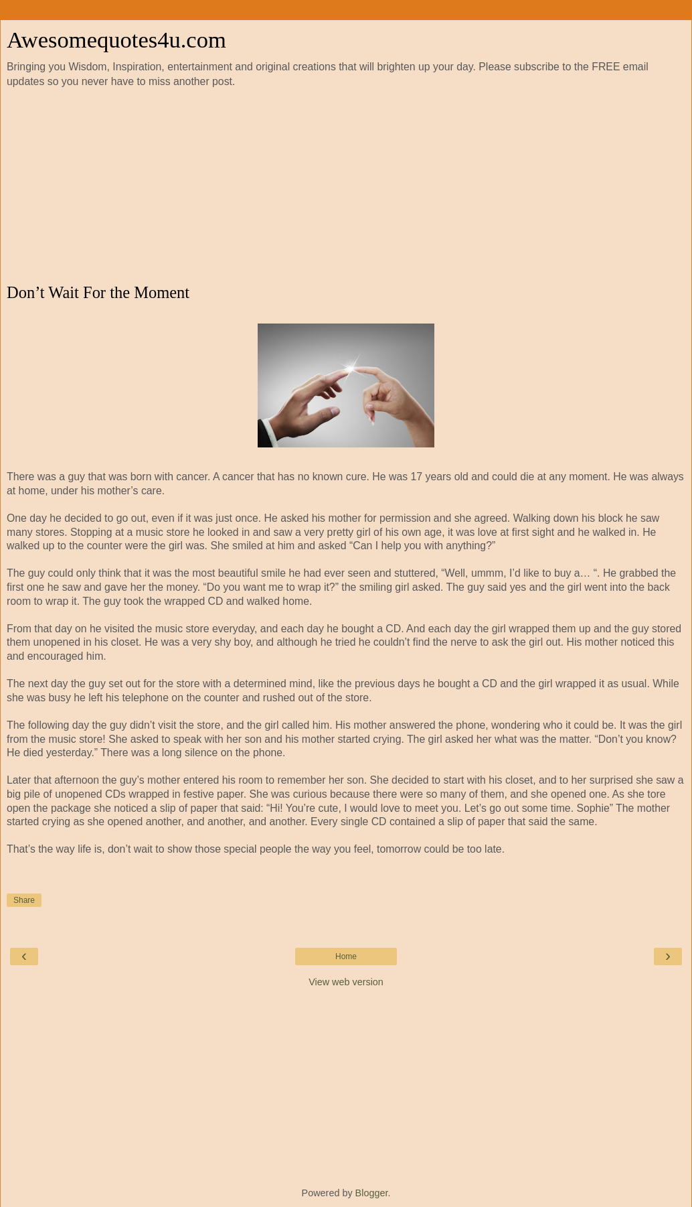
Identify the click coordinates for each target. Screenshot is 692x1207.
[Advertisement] (346, 186)
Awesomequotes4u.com (116, 39)
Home (346, 956)
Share (24, 900)
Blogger (371, 1193)
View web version (346, 982)
